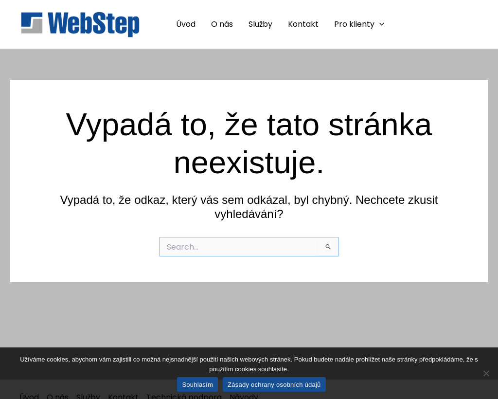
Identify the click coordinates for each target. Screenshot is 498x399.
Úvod (186, 24)
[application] (379, 24)
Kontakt (303, 24)
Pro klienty (359, 24)
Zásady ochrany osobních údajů (274, 384)
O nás (222, 24)
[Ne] (486, 373)
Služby (260, 24)
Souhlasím (197, 384)
